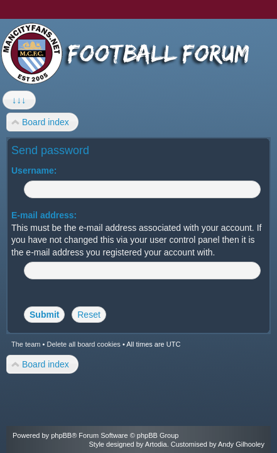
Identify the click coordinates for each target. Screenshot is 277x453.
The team (25, 344)
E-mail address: (44, 215)
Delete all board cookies (83, 344)
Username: (34, 170)
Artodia (156, 444)
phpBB (61, 435)
